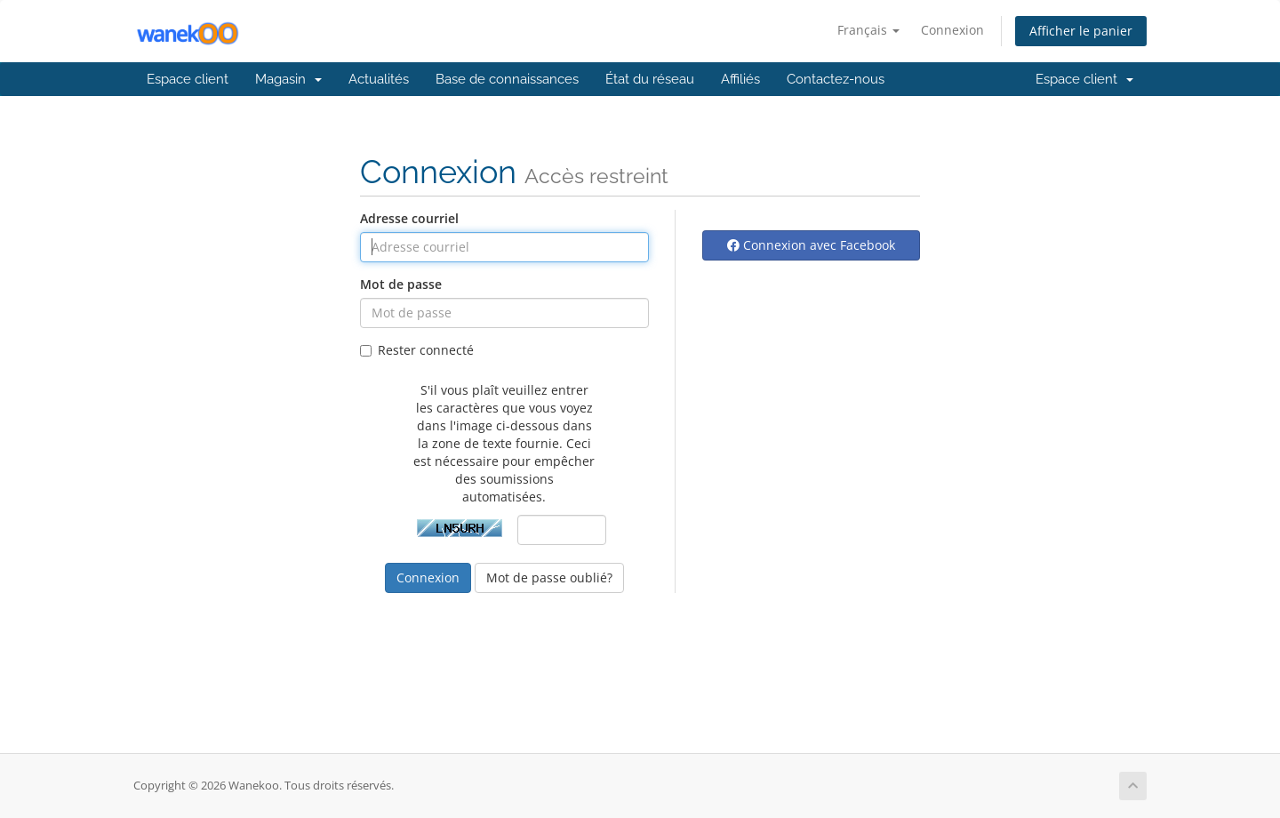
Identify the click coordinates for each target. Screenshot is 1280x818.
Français (868, 29)
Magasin (288, 79)
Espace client (187, 79)
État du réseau (649, 79)
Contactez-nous (835, 79)
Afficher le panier (1080, 30)
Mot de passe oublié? (549, 577)
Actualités (378, 79)
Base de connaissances (507, 79)
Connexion (952, 29)
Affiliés (740, 79)
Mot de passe (401, 284)
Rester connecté (417, 349)
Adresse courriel (409, 218)
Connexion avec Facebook (811, 245)
